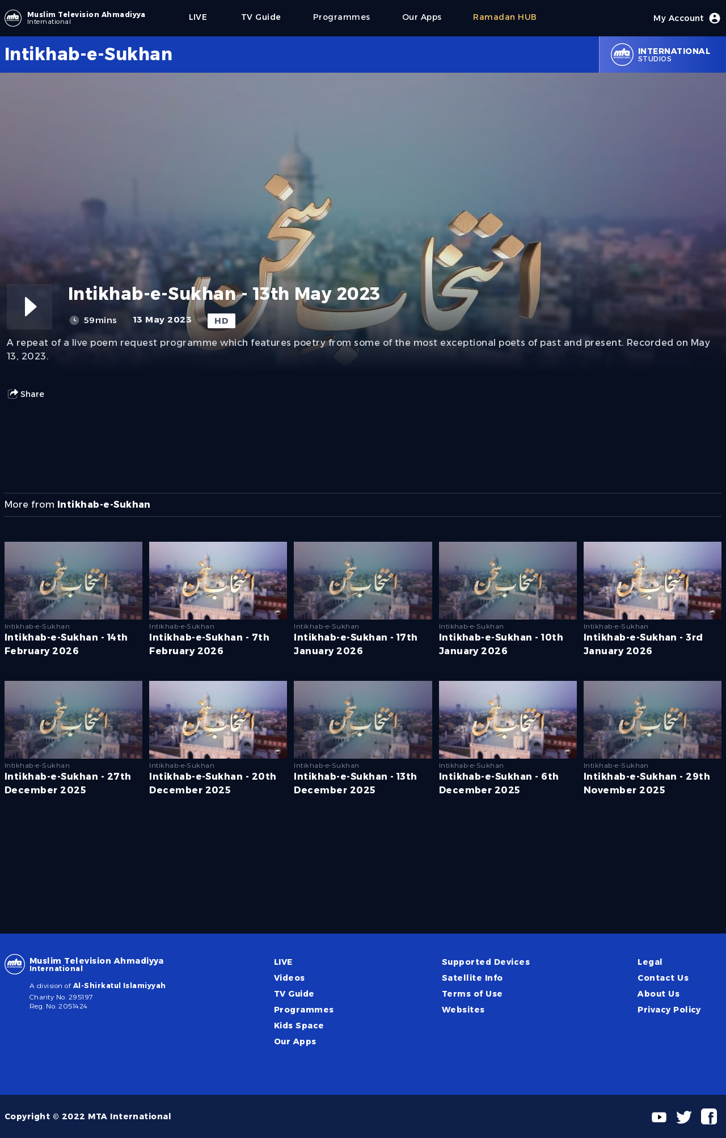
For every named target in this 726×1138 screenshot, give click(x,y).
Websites (463, 1010)
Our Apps (295, 1041)
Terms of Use (472, 994)
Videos (289, 978)
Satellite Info (472, 978)
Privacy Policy (669, 1010)
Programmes (304, 1010)
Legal (650, 962)
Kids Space (299, 1025)
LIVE (283, 962)
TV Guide (294, 994)
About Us (658, 994)
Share (25, 394)
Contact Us (663, 978)
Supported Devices (486, 962)
